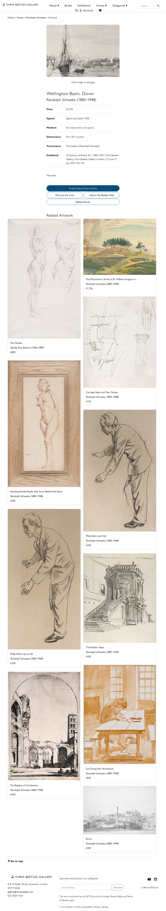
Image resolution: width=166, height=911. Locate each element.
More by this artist (64, 195)
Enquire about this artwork (83, 188)
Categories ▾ (119, 5)
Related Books (83, 202)
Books (68, 5)
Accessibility (87, 906)
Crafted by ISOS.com (149, 887)
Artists (20, 17)
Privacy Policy (116, 896)
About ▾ (54, 5)
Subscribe (117, 887)
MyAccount (84, 10)
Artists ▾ (101, 5)
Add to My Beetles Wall (102, 195)
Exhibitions (84, 5)
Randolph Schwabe (36, 17)
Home (11, 17)
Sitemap (105, 906)
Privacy (97, 906)
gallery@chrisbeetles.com (20, 892)
